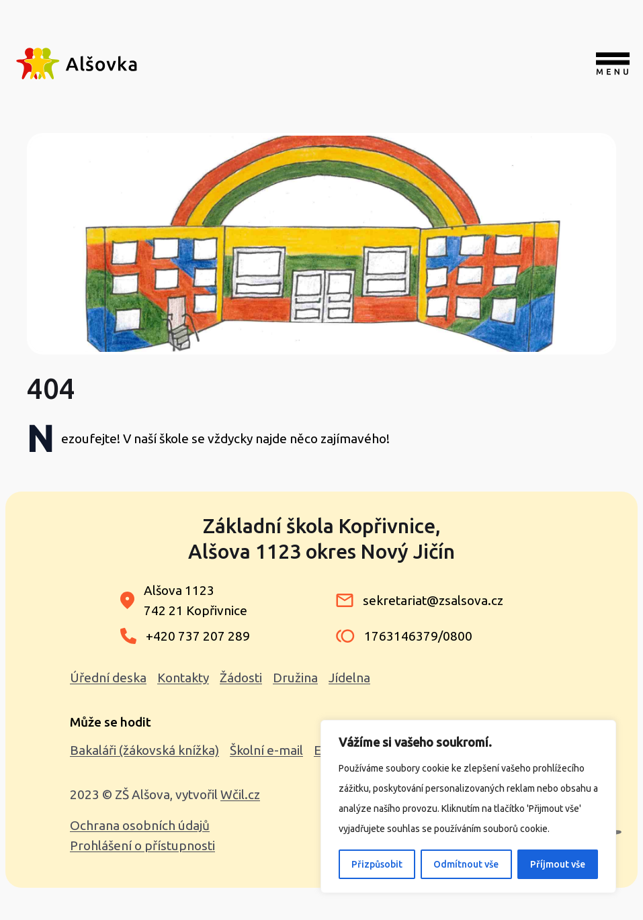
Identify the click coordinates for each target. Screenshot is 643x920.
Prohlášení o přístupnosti (142, 845)
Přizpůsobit (376, 864)
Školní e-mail (266, 750)
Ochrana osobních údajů (140, 825)
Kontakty (183, 677)
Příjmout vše (557, 864)
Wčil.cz (240, 794)
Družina (295, 677)
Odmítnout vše (466, 864)
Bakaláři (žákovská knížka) (144, 750)
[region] (468, 806)
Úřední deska (108, 677)
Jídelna (349, 677)
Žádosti (241, 677)
